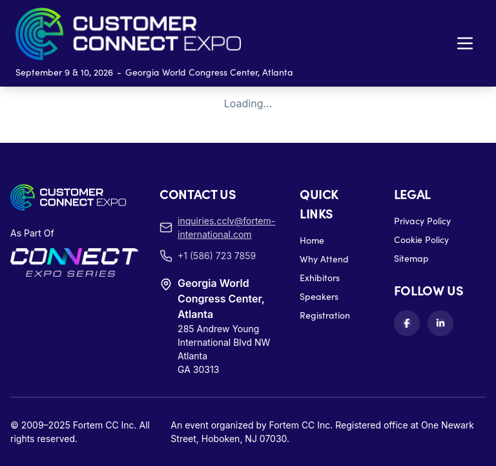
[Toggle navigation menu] (465, 43)
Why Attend (324, 259)
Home (312, 240)
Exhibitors (320, 277)
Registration (325, 315)
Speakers (319, 296)
